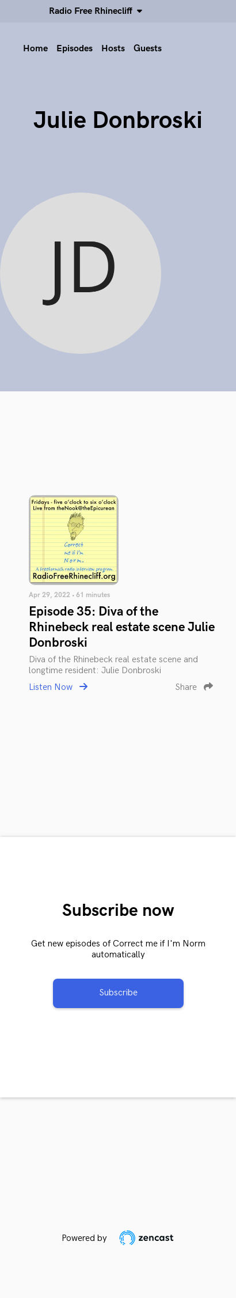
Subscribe (118, 992)
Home (35, 48)
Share (194, 687)
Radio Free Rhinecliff (93, 11)
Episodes (74, 48)
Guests (148, 48)
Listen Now (58, 687)
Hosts (113, 48)
